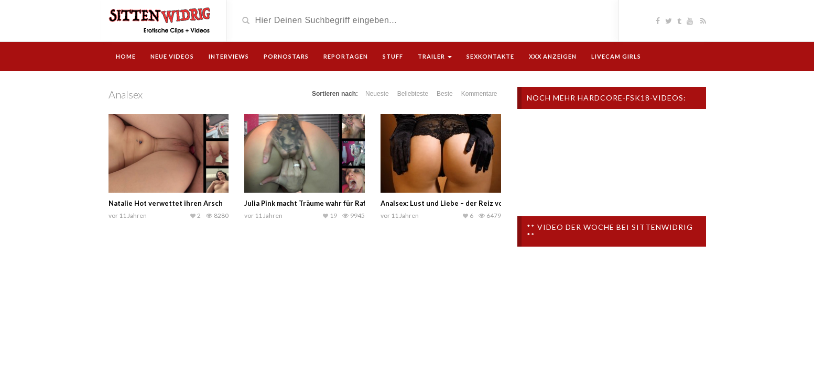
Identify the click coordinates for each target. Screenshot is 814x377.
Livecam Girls (616, 56)
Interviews (229, 56)
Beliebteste (412, 93)
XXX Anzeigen (553, 56)
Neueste (377, 93)
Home (126, 56)
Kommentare (479, 93)
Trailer (435, 56)
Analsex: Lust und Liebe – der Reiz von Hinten (456, 203)
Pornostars (286, 56)
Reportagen (345, 56)
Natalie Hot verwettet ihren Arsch (165, 203)
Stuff (393, 56)
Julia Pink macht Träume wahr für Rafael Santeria (325, 203)
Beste (445, 93)
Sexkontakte (490, 56)
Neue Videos (172, 56)
